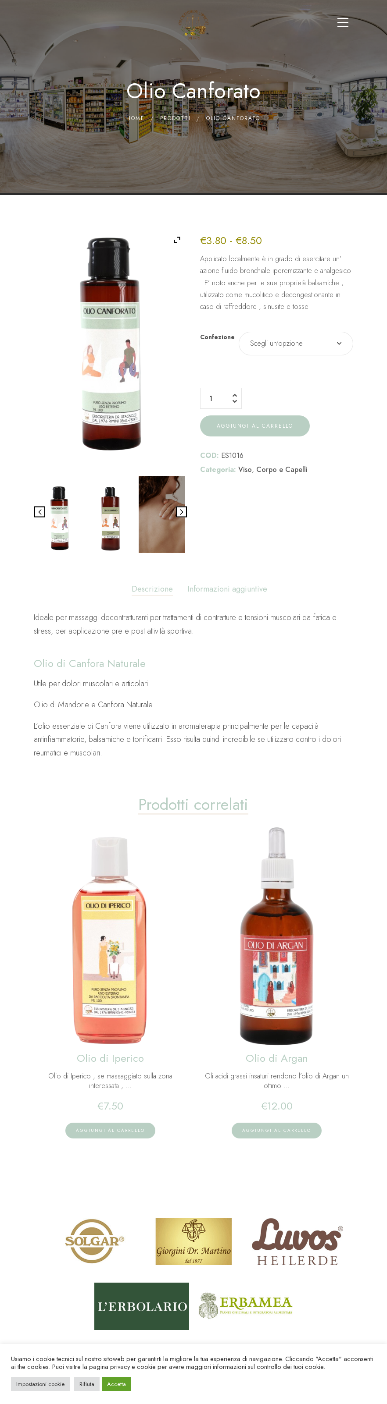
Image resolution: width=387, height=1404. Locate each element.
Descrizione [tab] (152, 589)
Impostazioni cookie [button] (40, 1384)
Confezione (217, 337)
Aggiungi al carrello (255, 426)
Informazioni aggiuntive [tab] (227, 589)
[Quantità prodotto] (221, 398)
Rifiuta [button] (86, 1384)
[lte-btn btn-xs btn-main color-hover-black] (110, 1130)
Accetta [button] (116, 1384)
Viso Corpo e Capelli (273, 469)
